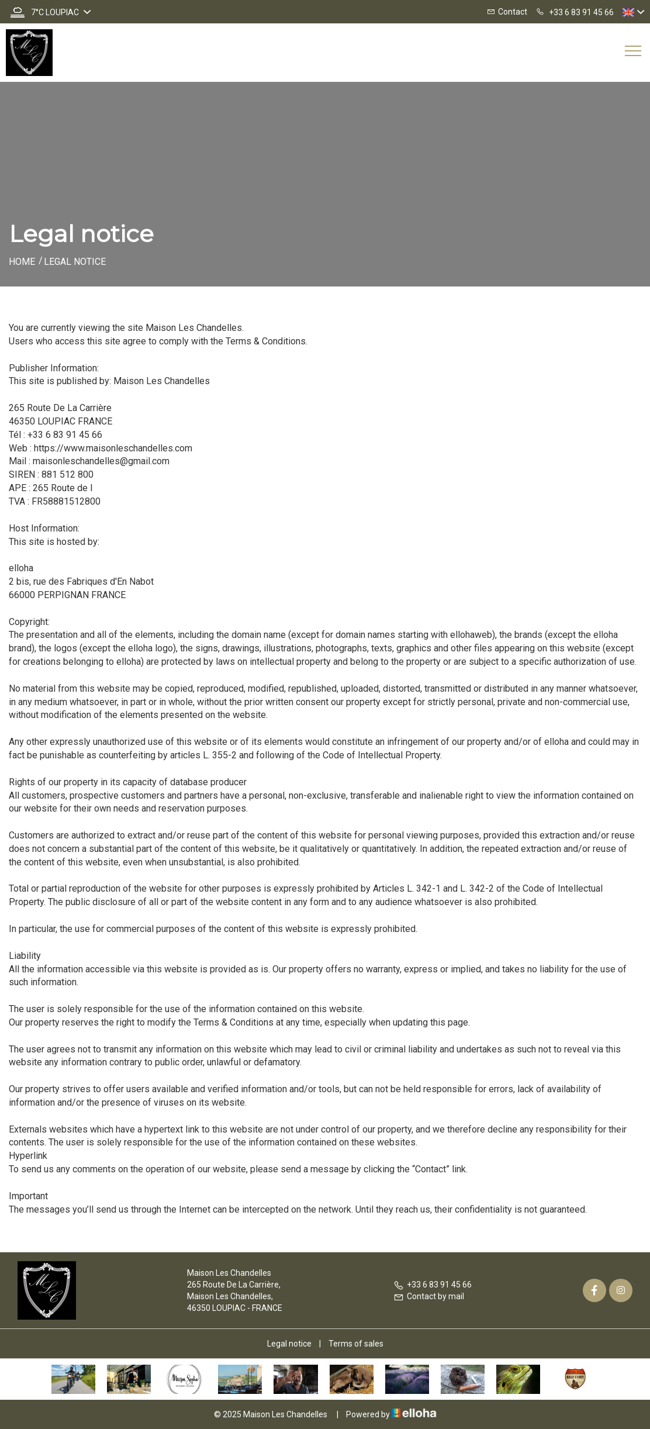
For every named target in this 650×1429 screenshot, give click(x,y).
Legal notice (289, 1343)
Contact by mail (428, 1296)
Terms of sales (356, 1343)
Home (22, 261)
